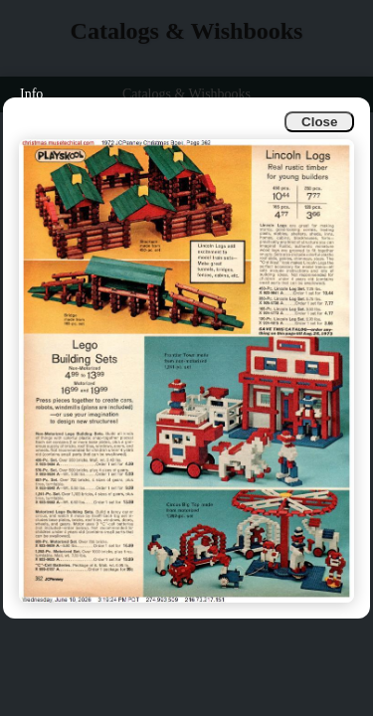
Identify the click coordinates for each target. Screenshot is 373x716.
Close (319, 121)
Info (31, 94)
